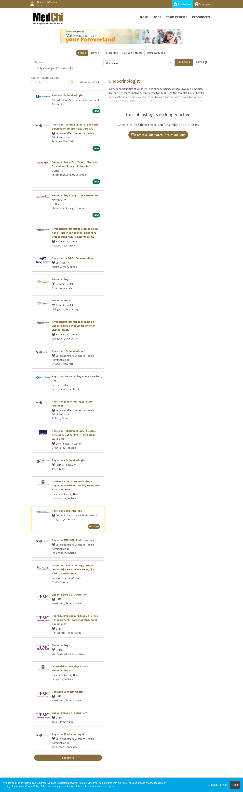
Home (144, 17)
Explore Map (110, 52)
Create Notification (90, 82)
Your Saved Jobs (156, 52)
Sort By (38, 82)
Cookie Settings (217, 784)
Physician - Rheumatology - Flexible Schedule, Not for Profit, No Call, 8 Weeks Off (74, 435)
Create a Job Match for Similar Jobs (158, 135)
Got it (235, 784)
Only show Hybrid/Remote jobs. (55, 68)
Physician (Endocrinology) (68, 734)
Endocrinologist (62, 279)
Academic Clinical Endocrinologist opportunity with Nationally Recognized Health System (76, 485)
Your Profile (176, 17)
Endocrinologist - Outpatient (69, 594)
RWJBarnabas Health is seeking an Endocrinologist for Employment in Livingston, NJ (73, 325)
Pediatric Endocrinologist (67, 95)
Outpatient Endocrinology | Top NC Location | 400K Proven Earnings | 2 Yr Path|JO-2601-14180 (74, 569)
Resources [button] (201, 17)
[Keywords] (68, 62)
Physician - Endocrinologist (68, 351)
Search (82, 52)
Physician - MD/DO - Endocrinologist (74, 258)
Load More (68, 757)
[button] (201, 62)
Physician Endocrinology (67, 510)
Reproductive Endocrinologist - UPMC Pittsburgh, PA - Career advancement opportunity (75, 620)
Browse (94, 52)
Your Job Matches (132, 52)
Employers (203, 4)
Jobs (157, 17)
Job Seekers (182, 4)
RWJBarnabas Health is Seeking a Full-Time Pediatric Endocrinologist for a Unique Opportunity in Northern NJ (75, 232)
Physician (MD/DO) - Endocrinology (73, 540)
